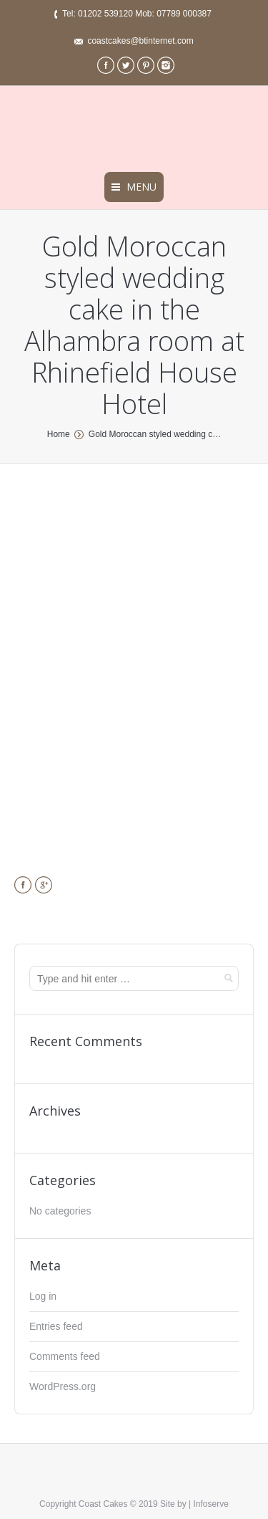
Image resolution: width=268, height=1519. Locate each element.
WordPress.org (62, 1386)
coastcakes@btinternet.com (140, 41)
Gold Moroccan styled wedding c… (155, 434)
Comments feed (64, 1356)
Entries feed (56, 1326)
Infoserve (211, 1504)
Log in (42, 1296)
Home (58, 434)
